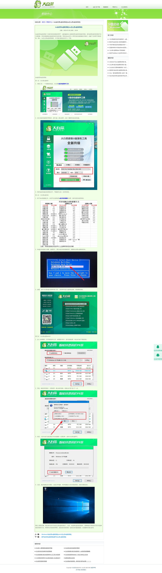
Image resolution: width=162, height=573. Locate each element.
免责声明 (93, 567)
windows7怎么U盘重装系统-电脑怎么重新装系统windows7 (118, 62)
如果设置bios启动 (70, 558)
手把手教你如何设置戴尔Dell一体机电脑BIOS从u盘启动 (118, 44)
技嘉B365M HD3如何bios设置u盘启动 (118, 47)
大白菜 (74, 567)
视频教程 (105, 7)
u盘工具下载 (96, 7)
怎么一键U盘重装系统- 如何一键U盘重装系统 (118, 73)
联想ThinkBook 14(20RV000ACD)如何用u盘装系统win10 (118, 53)
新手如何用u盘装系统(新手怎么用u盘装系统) (54, 537)
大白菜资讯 (124, 7)
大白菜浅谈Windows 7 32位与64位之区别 (76, 554)
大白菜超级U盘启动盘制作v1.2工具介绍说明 (48, 554)
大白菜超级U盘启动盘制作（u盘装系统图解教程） (77, 552)
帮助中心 (115, 7)
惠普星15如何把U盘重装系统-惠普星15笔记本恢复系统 (118, 70)
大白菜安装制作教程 (41, 561)
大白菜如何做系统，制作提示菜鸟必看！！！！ (78, 561)
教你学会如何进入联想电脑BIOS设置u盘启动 (118, 42)
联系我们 (83, 570)
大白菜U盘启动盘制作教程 (72, 548)
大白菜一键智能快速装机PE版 (44, 548)
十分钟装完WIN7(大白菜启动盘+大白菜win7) (48, 558)
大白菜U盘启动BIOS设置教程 (44, 551)
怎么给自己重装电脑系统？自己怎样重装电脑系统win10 (118, 67)
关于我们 (78, 570)
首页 (87, 7)
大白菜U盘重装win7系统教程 (117, 50)
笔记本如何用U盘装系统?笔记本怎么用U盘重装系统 (118, 76)
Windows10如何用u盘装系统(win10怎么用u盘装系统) (56, 534)
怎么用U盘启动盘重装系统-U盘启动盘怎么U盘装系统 (118, 64)
